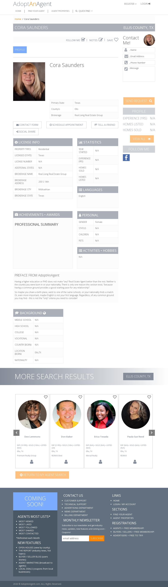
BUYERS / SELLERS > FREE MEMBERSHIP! (133, 531)
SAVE (112, 40)
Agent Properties (60, 11)
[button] (131, 3)
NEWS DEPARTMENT (75, 511)
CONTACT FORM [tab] (27, 124)
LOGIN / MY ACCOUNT (124, 504)
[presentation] (142, 89)
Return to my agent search (43, 475)
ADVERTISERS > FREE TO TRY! (128, 535)
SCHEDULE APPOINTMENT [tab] (66, 124)
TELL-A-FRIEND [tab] (105, 124)
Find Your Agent (36, 11)
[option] (32, 431)
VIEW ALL (142, 139)
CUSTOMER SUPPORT (75, 500)
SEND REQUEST (139, 101)
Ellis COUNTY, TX (138, 376)
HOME (116, 500)
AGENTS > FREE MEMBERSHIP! (128, 528)
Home (18, 11)
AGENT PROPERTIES (123, 518)
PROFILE (20, 49)
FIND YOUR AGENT (122, 514)
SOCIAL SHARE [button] (25, 131)
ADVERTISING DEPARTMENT (78, 507)
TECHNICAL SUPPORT (75, 504)
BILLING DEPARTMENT (76, 515)
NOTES (96, 40)
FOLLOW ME (75, 40)
